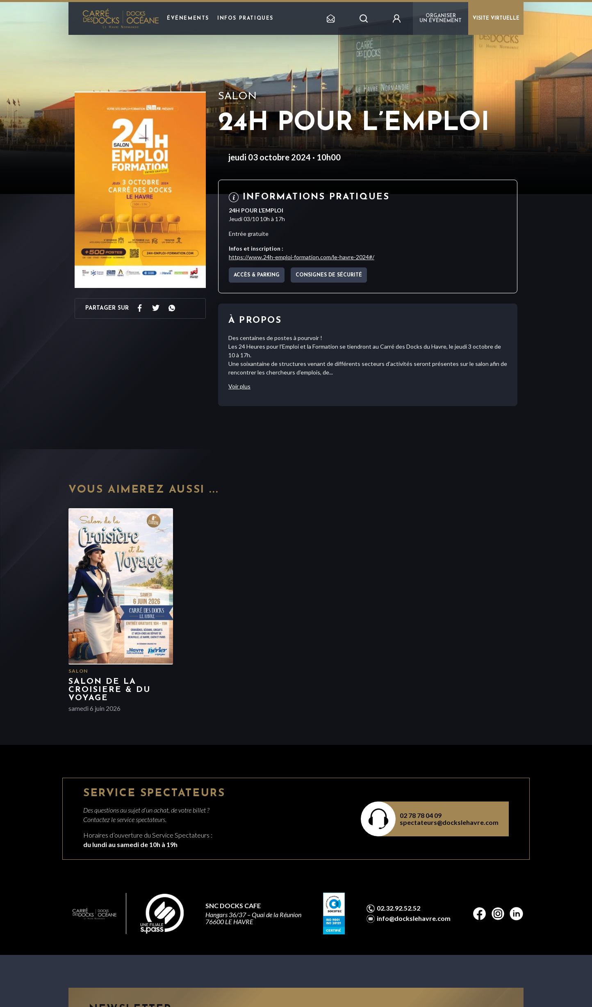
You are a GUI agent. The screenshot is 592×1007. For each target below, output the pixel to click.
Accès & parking (257, 275)
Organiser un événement (440, 18)
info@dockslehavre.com (414, 918)
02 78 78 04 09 (421, 815)
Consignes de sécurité (329, 275)
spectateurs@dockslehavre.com (449, 822)
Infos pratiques (245, 18)
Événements (188, 18)
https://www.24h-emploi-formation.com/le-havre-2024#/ (301, 256)
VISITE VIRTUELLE (496, 18)
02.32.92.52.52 (398, 908)
